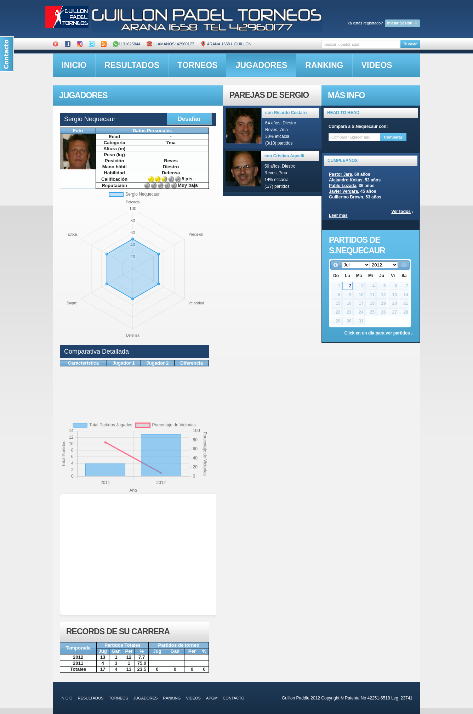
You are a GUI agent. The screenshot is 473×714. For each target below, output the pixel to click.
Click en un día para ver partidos (377, 333)
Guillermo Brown (346, 197)
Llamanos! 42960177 (170, 44)
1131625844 (126, 44)
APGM (211, 698)
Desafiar (189, 119)
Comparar (393, 137)
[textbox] (360, 44)
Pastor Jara (340, 174)
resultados (131, 65)
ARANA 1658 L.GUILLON (225, 44)
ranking (324, 65)
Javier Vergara (343, 191)
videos (376, 65)
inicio (74, 65)
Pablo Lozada (342, 185)
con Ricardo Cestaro (286, 112)
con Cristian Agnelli (284, 155)
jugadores (261, 65)
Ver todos (401, 211)
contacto (233, 698)
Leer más (338, 215)
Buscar (410, 44)
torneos (197, 65)
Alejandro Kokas (346, 180)
